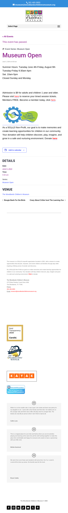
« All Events (7, 36)
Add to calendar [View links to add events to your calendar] (15, 150)
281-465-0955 (11, 289)
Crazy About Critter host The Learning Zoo (47, 200)
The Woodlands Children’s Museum (15, 194)
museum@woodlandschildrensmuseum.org (23, 291)
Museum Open (8, 182)
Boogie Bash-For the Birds (14, 200)
